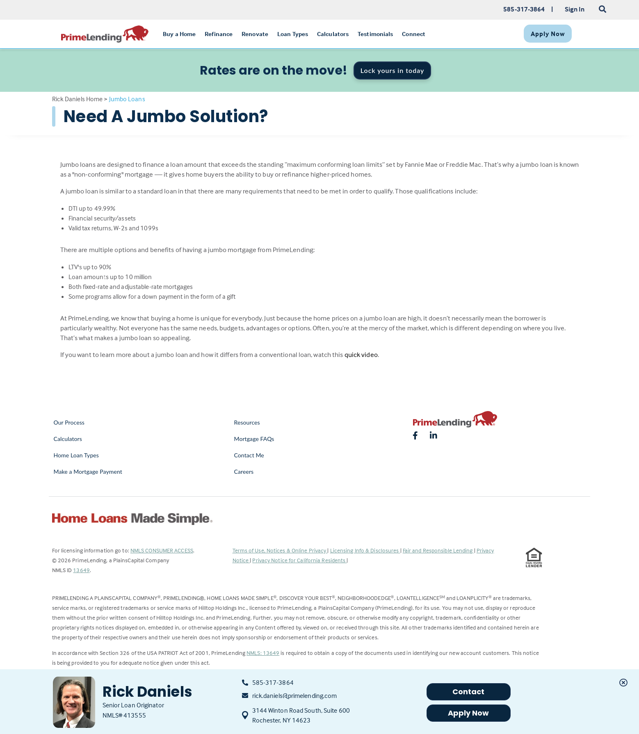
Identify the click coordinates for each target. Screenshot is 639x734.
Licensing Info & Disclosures (365, 550)
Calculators (68, 438)
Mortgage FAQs (254, 438)
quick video (361, 354)
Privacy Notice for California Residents (299, 560)
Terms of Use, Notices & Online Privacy (280, 550)
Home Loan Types (76, 455)
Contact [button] (468, 691)
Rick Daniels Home (77, 99)
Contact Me (249, 455)
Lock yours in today (392, 70)
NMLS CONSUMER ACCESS (161, 550)
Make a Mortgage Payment (88, 471)
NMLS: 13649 (262, 652)
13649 (81, 569)
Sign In (575, 9)
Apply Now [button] (468, 713)
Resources (247, 422)
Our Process (69, 422)
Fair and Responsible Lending (438, 550)
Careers (244, 471)
